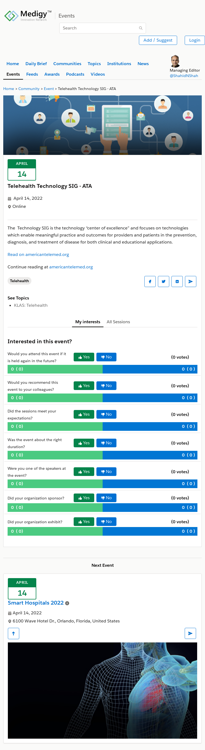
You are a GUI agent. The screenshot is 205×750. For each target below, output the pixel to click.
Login (194, 40)
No (106, 357)
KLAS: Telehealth (31, 305)
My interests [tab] (87, 322)
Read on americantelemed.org (38, 254)
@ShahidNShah (184, 75)
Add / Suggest (158, 40)
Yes (84, 357)
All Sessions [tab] (118, 322)
